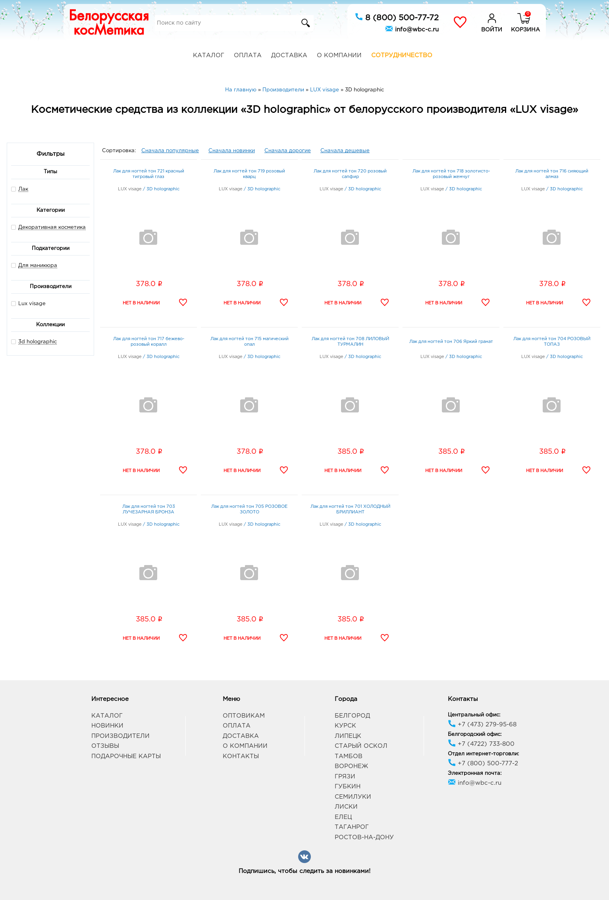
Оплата (248, 55)
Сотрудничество (401, 55)
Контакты (241, 756)
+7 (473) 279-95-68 (482, 724)
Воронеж (351, 766)
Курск (345, 725)
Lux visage (28, 303)
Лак (23, 189)
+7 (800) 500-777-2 (483, 763)
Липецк (348, 736)
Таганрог (352, 827)
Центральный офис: (474, 715)
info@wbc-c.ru (412, 29)
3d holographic (37, 342)
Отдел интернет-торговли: (483, 754)
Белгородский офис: (474, 734)
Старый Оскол (361, 746)
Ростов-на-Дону (364, 837)
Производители (120, 736)
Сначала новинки (231, 151)
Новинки (107, 725)
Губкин (347, 786)
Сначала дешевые (345, 151)
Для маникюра (37, 265)
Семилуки (353, 796)
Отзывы (105, 746)
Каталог (208, 55)
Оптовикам (244, 715)
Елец (343, 817)
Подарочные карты (126, 756)
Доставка (289, 55)
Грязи (345, 776)
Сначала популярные (170, 151)
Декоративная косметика (52, 227)
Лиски (346, 806)
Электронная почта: (474, 773)
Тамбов (348, 756)
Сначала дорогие (287, 151)
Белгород (352, 715)
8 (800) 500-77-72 (397, 17)
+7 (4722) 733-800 (481, 744)
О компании (339, 55)
